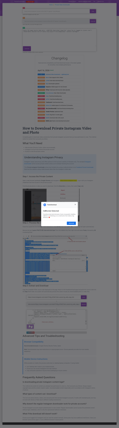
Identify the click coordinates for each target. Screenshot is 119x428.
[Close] (75, 204)
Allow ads (71, 223)
